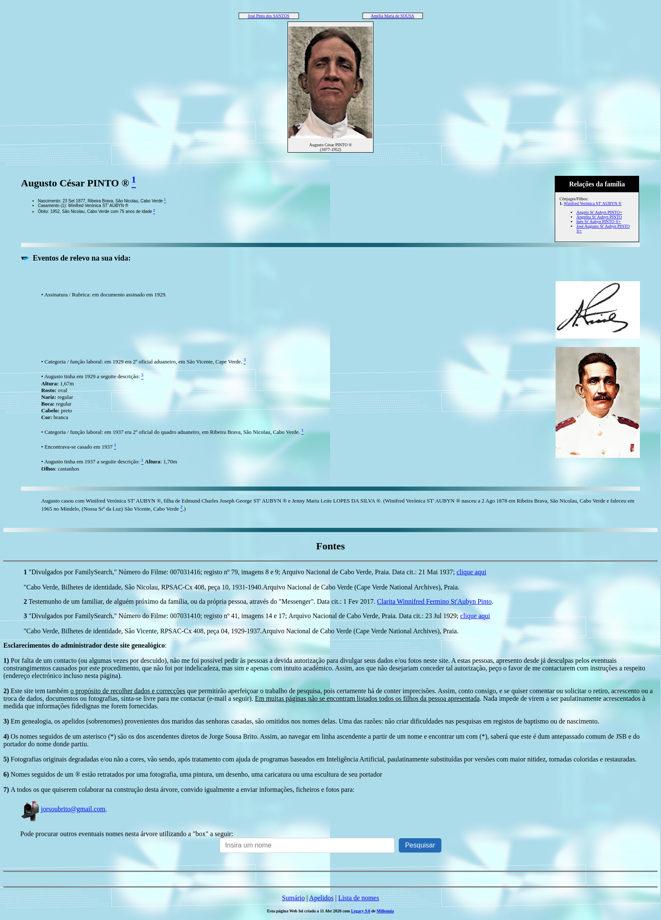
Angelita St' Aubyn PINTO (599, 217)
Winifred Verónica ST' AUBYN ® (592, 203)
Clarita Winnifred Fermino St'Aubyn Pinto (434, 601)
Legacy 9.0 (361, 911)
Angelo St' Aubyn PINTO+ (599, 212)
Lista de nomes (358, 897)
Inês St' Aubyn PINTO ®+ (598, 221)
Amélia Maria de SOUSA (392, 15)
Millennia (385, 911)
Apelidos (321, 897)
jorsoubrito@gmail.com (62, 808)
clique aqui (471, 572)
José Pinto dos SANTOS (268, 15)
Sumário (293, 897)
